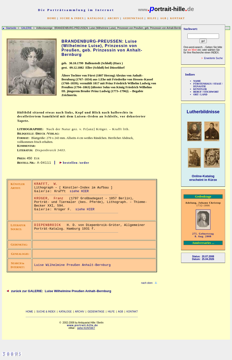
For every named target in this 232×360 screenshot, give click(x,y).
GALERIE (26, 28)
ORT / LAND (200, 94)
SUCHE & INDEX (72, 18)
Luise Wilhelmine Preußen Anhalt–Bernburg (72, 265)
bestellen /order (76, 162)
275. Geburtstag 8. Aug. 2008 (203, 235)
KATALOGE (95, 18)
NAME (197, 81)
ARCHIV (113, 18)
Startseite (11, 28)
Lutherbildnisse (203, 111)
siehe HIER (79, 191)
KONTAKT (177, 18)
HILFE (152, 18)
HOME (51, 18)
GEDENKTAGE (133, 18)
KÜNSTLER (200, 89)
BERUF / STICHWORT (206, 91)
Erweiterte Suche (213, 58)
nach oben (147, 283)
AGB (163, 18)
